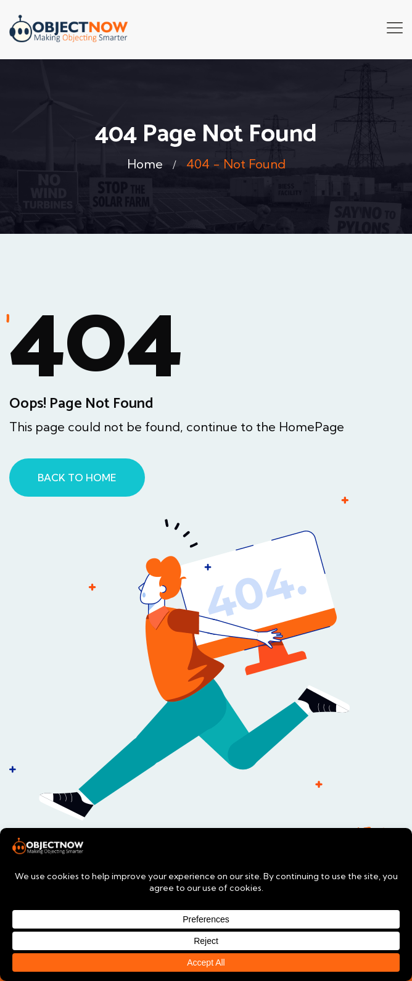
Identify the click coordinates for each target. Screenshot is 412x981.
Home (145, 164)
